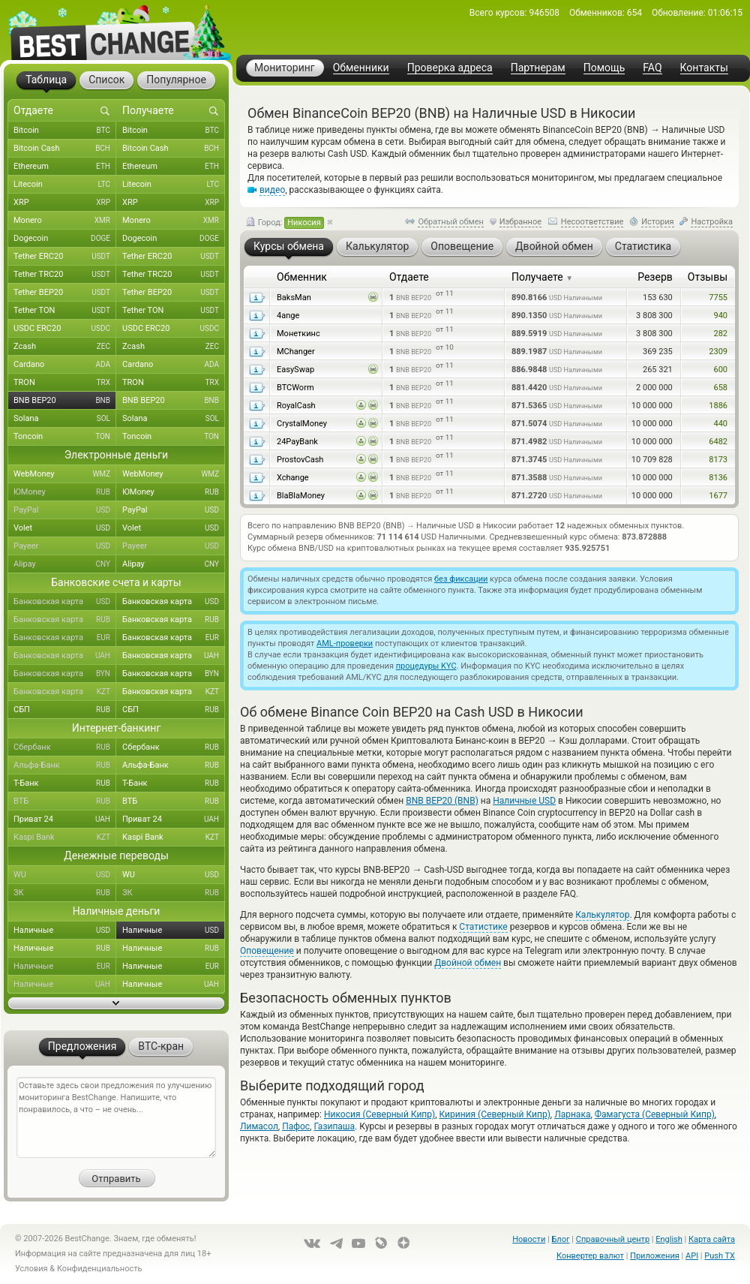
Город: (285, 223)
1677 (718, 496)
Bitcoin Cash (65, 149)
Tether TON (65, 311)
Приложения (655, 1256)
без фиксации (461, 579)
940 (720, 315)
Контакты (704, 68)
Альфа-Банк (65, 765)
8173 (718, 460)
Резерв (655, 277)
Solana (65, 419)
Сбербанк (65, 747)
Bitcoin (65, 131)
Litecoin (65, 185)
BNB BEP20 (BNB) (442, 800)
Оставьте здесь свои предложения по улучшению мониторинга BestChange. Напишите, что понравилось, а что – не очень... (116, 1117)
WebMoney (65, 474)
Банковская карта (65, 602)
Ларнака (572, 1114)
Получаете (542, 277)
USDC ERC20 (65, 329)
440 (720, 424)
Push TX (719, 1256)
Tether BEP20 (65, 293)
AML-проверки (344, 643)
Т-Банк (65, 783)
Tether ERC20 (65, 257)
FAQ (652, 68)
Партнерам (538, 68)
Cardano (65, 365)
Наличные (65, 931)
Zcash (65, 347)
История (657, 222)
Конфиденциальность (99, 1268)
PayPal (65, 510)
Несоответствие (592, 222)
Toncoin (65, 437)
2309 (718, 351)
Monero (65, 221)
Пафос (296, 1126)
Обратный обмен (451, 222)
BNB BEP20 (65, 401)
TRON (65, 383)
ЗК (65, 893)
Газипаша (334, 1126)
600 (720, 369)
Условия (31, 1268)
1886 (718, 405)
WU (65, 875)
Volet (65, 528)
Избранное (521, 222)
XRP (65, 203)
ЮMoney (65, 492)
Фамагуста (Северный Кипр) (655, 1114)
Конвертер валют (590, 1256)
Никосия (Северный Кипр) (379, 1114)
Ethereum (65, 167)
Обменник (302, 277)
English (669, 1239)
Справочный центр (613, 1239)
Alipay (65, 564)
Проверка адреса (450, 68)
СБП (65, 710)
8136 (718, 478)
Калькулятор (602, 915)
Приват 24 (65, 819)
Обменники (361, 68)
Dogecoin (65, 239)
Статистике (483, 927)
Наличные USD (524, 800)
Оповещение (267, 951)
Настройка (712, 222)
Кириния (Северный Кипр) (495, 1114)
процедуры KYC (426, 666)
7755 (718, 297)
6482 (718, 442)
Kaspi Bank (65, 837)
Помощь (605, 68)
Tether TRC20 (65, 275)
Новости (528, 1239)
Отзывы (708, 277)
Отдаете (409, 277)
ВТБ (65, 801)
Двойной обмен (467, 963)
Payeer (65, 546)
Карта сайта (711, 1239)
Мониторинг (284, 68)
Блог (560, 1239)
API (692, 1256)
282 (720, 333)
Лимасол (259, 1126)
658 (720, 387)
